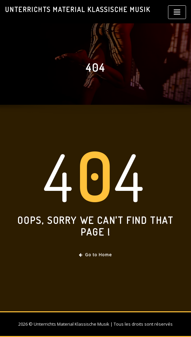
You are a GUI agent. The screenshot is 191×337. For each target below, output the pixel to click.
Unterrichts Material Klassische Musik (77, 9)
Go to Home (95, 255)
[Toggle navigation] (177, 12)
